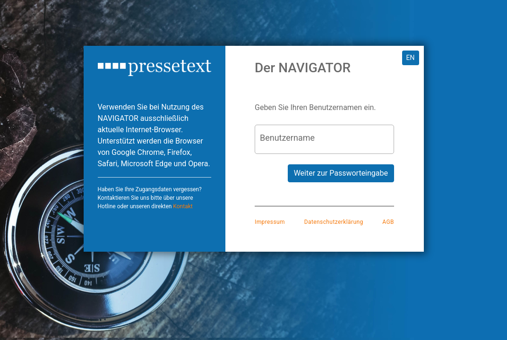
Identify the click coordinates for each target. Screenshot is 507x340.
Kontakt (182, 206)
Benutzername (287, 138)
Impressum (270, 222)
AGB (388, 222)
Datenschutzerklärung (333, 222)
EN (410, 57)
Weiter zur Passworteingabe (341, 173)
